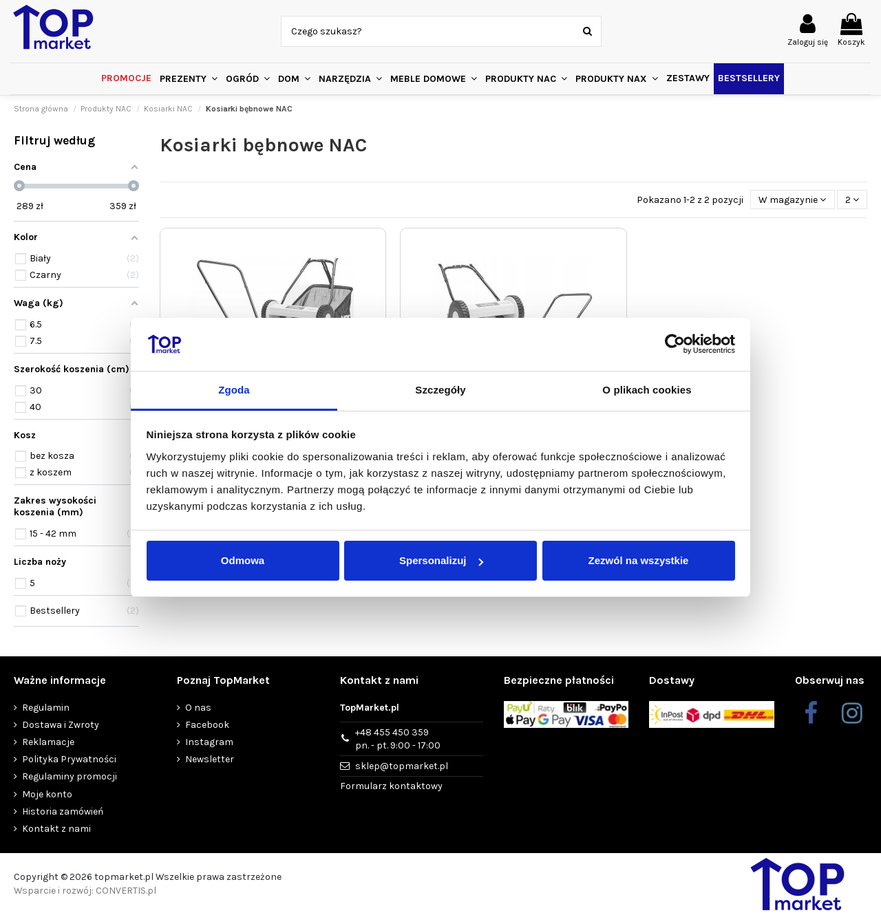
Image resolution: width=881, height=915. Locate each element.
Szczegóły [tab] (440, 390)
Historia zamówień (62, 811)
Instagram (209, 742)
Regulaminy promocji (69, 776)
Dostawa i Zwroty (60, 725)
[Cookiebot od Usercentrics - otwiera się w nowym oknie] (675, 344)
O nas (198, 707)
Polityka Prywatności (69, 759)
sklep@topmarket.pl (401, 766)
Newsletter (209, 759)
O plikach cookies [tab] (646, 390)
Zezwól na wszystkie (638, 560)
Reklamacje (48, 742)
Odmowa (242, 560)
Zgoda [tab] (234, 390)
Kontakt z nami (56, 829)
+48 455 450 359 (397, 739)
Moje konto (47, 794)
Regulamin (46, 707)
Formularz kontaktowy (391, 786)
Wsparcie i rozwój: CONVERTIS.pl (85, 890)
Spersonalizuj (441, 560)
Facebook (207, 725)
